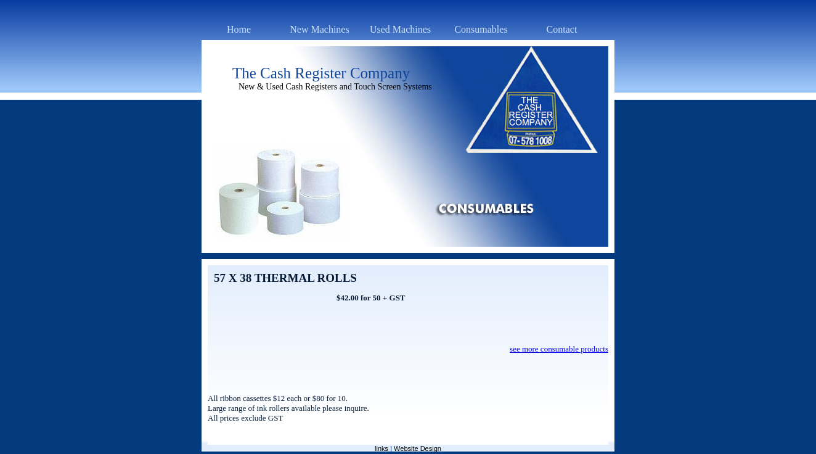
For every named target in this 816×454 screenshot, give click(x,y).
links (381, 448)
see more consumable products (559, 348)
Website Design (417, 448)
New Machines (319, 29)
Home (239, 29)
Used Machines (400, 29)
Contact (562, 29)
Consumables (480, 29)
